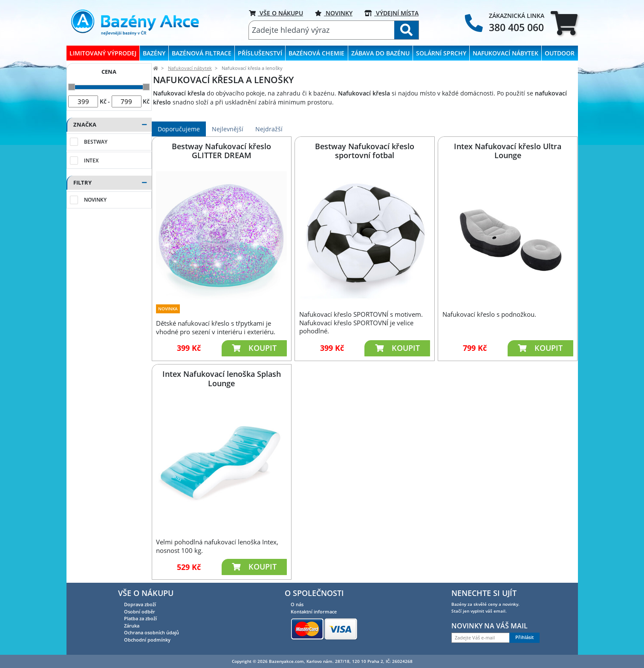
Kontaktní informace (314, 611)
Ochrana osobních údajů (151, 632)
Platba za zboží (140, 618)
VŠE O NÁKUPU (276, 13)
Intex (91, 160)
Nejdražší (269, 129)
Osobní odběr (139, 611)
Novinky (333, 13)
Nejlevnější (227, 129)
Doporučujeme (179, 129)
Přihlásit (524, 637)
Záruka (131, 625)
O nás (297, 604)
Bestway (95, 141)
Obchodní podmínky (147, 639)
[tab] (564, 23)
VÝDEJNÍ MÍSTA (391, 13)
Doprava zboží (140, 604)
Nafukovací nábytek (190, 68)
